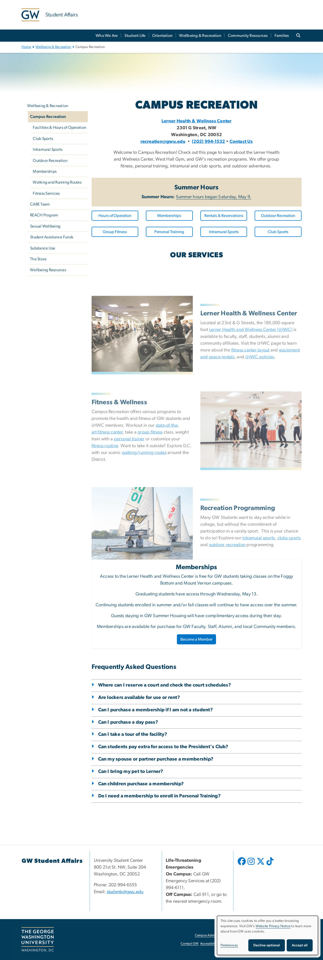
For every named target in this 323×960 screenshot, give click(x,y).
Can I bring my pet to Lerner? (130, 771)
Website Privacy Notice (273, 926)
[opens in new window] (242, 865)
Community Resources (248, 36)
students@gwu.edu (125, 892)
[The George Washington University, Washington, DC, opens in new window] (37, 939)
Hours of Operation (114, 216)
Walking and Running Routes (57, 182)
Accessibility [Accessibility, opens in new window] (209, 943)
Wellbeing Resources (48, 270)
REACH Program (44, 215)
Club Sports (43, 139)
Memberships (45, 171)
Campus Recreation (48, 117)
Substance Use (42, 248)
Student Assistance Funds (51, 237)
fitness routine (105, 504)
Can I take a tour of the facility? (132, 734)
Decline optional (266, 945)
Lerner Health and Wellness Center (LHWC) (250, 388)
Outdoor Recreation (50, 161)
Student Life (135, 36)
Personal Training (169, 232)
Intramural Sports (47, 149)
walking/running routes (144, 511)
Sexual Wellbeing (45, 226)
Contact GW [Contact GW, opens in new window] (190, 943)
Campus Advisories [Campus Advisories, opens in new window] (208, 935)
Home (26, 47)
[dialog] (267, 935)
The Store (38, 259)
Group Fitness (115, 232)
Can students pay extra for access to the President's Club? (163, 746)
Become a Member (196, 639)
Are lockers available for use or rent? (139, 697)
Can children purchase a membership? (141, 783)
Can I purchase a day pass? (128, 722)
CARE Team (40, 204)
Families (282, 36)
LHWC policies (260, 415)
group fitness (150, 491)
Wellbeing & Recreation (200, 36)
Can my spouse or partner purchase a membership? (155, 759)
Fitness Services (46, 193)
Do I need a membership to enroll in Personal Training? (159, 796)
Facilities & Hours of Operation (59, 127)
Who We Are (107, 36)
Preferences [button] (229, 945)
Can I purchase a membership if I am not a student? (155, 710)
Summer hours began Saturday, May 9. (214, 197)
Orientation (162, 36)
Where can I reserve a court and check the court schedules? (164, 685)
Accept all (300, 945)
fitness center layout (250, 409)
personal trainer (129, 497)
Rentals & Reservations (223, 216)
